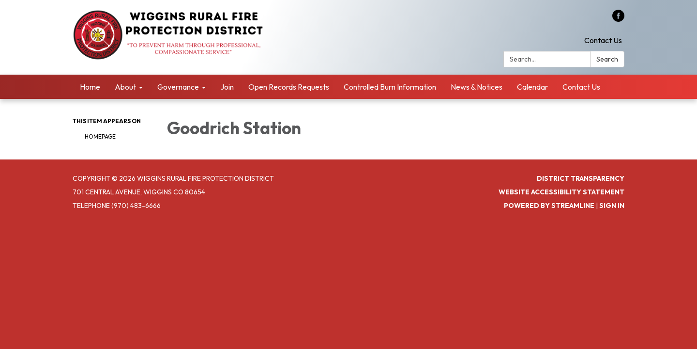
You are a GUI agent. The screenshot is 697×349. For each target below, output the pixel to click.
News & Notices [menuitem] (476, 87)
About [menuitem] (125, 87)
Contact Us (603, 40)
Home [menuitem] (90, 87)
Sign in (611, 205)
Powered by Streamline (549, 205)
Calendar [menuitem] (532, 87)
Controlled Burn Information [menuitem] (390, 87)
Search (607, 59)
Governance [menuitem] (178, 87)
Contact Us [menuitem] (581, 87)
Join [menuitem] (227, 87)
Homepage (100, 136)
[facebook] (618, 19)
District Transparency (580, 178)
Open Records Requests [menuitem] (288, 87)
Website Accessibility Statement (561, 192)
